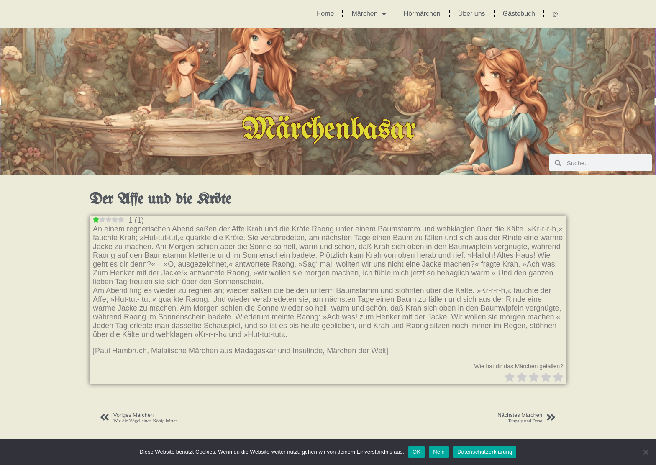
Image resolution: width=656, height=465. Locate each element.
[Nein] (645, 452)
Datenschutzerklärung (484, 452)
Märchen (368, 13)
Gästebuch (519, 13)
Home (325, 13)
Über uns (471, 13)
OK (416, 452)
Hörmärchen (422, 13)
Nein (439, 452)
